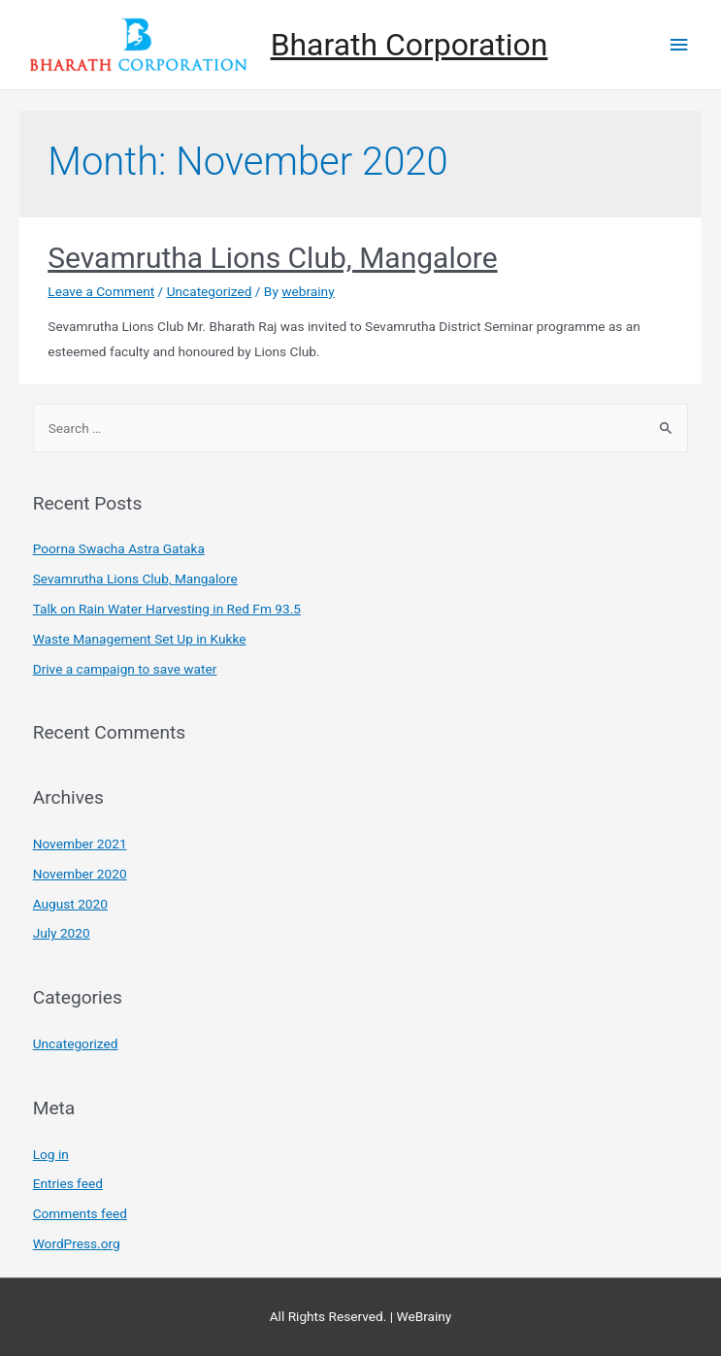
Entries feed (68, 1183)
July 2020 (61, 933)
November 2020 (80, 873)
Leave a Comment (101, 291)
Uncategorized (209, 291)
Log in (51, 1154)
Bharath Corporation (409, 44)
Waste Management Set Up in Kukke (139, 638)
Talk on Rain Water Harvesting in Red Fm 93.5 (167, 608)
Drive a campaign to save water (125, 669)
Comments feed (80, 1213)
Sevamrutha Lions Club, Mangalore (272, 258)
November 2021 (80, 843)
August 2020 (70, 903)
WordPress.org (76, 1243)
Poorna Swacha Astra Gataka (119, 548)
